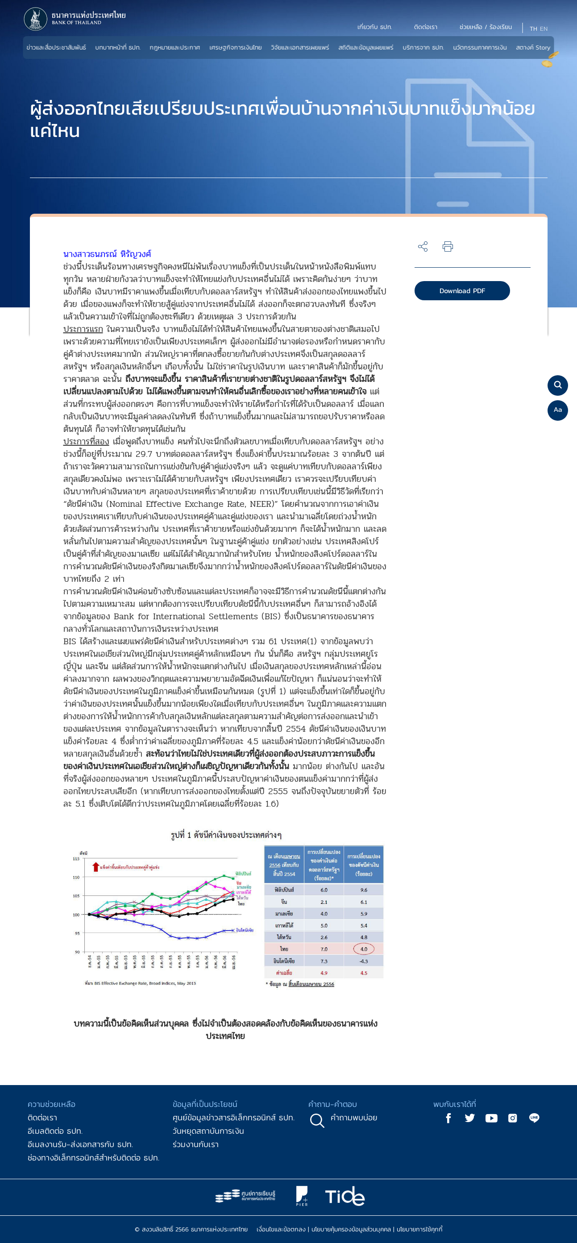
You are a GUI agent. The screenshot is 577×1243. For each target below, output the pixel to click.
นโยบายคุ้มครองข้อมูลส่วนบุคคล (351, 1229)
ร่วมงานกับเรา (196, 1144)
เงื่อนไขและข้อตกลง (281, 1229)
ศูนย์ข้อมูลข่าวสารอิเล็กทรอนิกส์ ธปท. (234, 1117)
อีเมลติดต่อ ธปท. (55, 1131)
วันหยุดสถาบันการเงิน (208, 1131)
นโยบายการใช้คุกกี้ (420, 1229)
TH (533, 28)
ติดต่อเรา (42, 1117)
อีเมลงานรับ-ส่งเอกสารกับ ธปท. (80, 1144)
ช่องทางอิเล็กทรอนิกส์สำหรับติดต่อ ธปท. (93, 1158)
